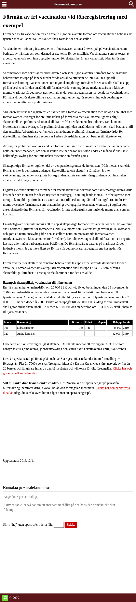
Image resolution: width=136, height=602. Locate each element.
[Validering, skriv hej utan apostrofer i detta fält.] (59, 525)
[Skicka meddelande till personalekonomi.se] (71, 525)
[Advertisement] (68, 427)
